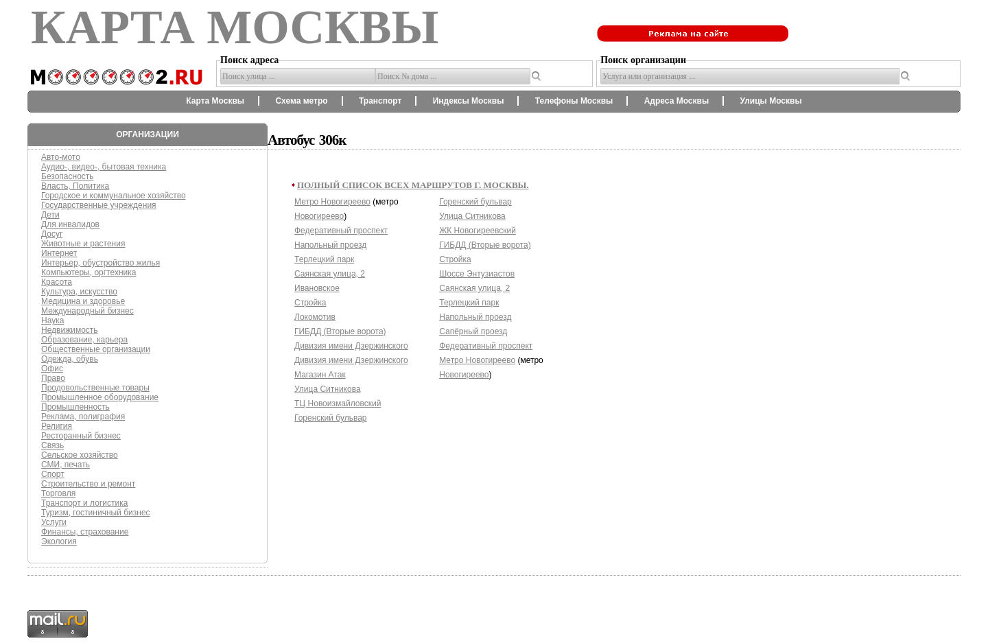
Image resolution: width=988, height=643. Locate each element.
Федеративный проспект (341, 230)
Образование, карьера (84, 339)
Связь (52, 445)
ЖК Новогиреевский (477, 230)
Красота (56, 282)
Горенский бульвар (330, 418)
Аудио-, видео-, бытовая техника (103, 167)
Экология (59, 541)
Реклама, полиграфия (83, 416)
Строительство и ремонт (88, 484)
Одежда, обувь (69, 359)
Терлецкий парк (324, 259)
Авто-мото (60, 157)
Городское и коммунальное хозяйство (113, 195)
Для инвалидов (70, 224)
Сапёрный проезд (473, 331)
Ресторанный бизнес (81, 436)
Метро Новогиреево (332, 202)
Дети (50, 215)
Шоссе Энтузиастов (477, 274)
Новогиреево (319, 216)
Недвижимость (69, 330)
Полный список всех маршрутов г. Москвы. (413, 185)
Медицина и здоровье (83, 301)
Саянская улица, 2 (329, 274)
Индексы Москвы (468, 101)
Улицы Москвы (770, 101)
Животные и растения (83, 243)
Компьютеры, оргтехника (88, 272)
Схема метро (301, 101)
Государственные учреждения (98, 205)
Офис (52, 368)
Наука (52, 320)
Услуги (54, 522)
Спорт (52, 474)
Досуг (51, 234)
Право (53, 378)
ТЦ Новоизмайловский (337, 403)
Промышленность (75, 407)
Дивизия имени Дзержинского (351, 346)
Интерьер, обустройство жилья (100, 263)
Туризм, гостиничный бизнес (95, 512)
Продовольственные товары (95, 388)
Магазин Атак (320, 374)
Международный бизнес (87, 311)
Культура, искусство (79, 291)
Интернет (59, 253)
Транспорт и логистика (84, 503)
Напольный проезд (330, 245)
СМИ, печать (65, 464)
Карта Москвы (215, 101)
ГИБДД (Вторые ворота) (340, 331)
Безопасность (67, 176)
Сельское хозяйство (79, 455)
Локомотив (315, 317)
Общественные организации (95, 349)
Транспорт (380, 101)
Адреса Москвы (676, 101)
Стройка (310, 302)
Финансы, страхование (84, 532)
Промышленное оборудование (99, 397)
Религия (56, 426)
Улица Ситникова (327, 389)
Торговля (58, 493)
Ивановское (317, 288)
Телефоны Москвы (574, 101)
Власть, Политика (75, 186)
